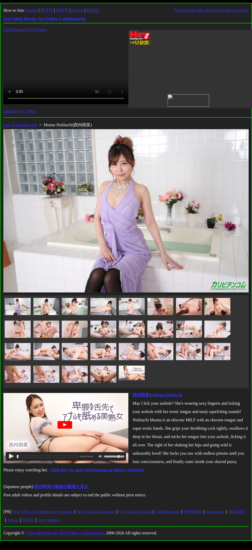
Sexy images (48, 520)
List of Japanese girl (20, 125)
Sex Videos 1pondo (135, 511)
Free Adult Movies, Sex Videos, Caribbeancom (66, 533)
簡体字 (62, 10)
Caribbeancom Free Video (25, 29)
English (31, 10)
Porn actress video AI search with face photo (211, 10)
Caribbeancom (167, 511)
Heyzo (13, 520)
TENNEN (236, 511)
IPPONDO (193, 511)
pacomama (215, 511)
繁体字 (47, 10)
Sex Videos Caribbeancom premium (42, 511)
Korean (77, 10)
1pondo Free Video (19, 111)
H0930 (28, 520)
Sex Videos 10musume (96, 511)
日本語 (92, 10)
